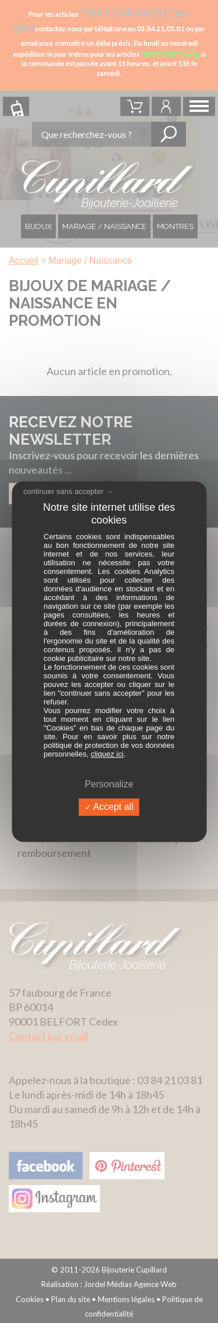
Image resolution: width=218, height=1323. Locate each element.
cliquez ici (107, 754)
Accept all (109, 807)
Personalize (109, 784)
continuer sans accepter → (68, 491)
